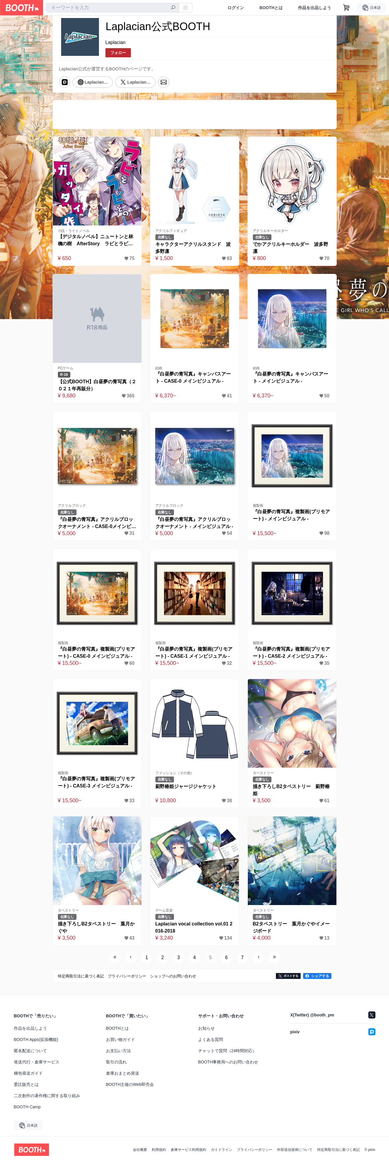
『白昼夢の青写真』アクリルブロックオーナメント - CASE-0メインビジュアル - (97, 523)
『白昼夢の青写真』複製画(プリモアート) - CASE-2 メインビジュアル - (291, 653)
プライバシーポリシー (254, 1149)
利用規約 (159, 1149)
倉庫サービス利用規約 (188, 1149)
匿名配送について (30, 1050)
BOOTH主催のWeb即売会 (130, 1084)
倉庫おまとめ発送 (122, 1073)
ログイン (235, 8)
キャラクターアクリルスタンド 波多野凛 (193, 248)
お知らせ (206, 1028)
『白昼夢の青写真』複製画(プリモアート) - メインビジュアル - (291, 515)
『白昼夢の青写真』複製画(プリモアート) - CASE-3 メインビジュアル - (96, 782)
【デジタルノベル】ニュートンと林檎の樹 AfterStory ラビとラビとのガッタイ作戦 (96, 240)
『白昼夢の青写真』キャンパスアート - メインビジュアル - (290, 377)
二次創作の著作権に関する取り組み (47, 1095)
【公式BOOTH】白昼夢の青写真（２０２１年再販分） (97, 385)
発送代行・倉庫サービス (36, 1062)
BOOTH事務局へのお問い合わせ (228, 1062)
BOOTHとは (271, 8)
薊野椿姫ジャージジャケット (186, 786)
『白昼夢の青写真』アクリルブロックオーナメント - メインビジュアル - (194, 523)
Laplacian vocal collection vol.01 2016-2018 (193, 927)
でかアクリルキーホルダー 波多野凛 (290, 248)
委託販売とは (26, 1084)
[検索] (173, 8)
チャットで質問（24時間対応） (227, 1050)
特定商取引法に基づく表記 (338, 1149)
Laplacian (115, 42)
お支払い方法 (118, 1050)
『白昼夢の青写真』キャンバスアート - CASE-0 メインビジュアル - (193, 377)
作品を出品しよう (314, 8)
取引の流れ (116, 1062)
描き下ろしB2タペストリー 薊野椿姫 (291, 790)
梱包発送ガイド (28, 1073)
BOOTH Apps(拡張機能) (36, 1039)
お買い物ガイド (120, 1039)
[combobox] (112, 7)
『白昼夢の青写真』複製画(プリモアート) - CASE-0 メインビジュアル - (96, 653)
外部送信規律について (294, 1149)
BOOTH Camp (27, 1106)
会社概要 (140, 1149)
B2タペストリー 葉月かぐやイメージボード (291, 927)
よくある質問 (210, 1039)
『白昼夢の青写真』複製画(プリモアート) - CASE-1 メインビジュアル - (193, 653)
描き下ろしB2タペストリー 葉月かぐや (96, 927)
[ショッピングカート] (346, 7)
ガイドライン (221, 1149)
